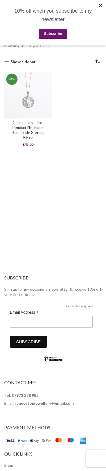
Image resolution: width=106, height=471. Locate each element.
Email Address (24, 312)
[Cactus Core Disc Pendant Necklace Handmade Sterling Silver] (28, 95)
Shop (8, 465)
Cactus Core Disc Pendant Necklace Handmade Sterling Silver (27, 130)
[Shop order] (97, 62)
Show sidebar (23, 61)
